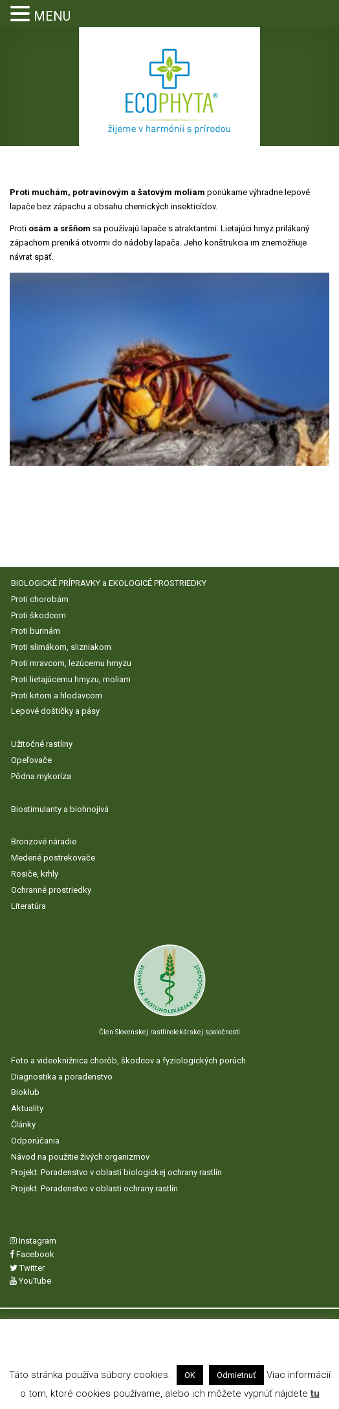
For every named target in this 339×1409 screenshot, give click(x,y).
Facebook (32, 1254)
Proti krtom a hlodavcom (56, 695)
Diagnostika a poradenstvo (62, 1076)
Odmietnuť (236, 1375)
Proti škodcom (38, 615)
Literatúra (28, 906)
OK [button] (189, 1375)
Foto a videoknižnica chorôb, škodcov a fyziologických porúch (128, 1060)
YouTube (30, 1281)
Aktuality (27, 1108)
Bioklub (25, 1092)
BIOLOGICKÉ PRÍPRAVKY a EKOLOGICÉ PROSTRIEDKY (108, 583)
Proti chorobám (40, 599)
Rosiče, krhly (34, 874)
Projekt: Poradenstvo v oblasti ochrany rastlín (94, 1188)
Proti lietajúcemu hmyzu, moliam (71, 679)
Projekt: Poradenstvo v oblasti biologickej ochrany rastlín (116, 1172)
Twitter (27, 1268)
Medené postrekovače (53, 857)
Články (23, 1124)
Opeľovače (31, 760)
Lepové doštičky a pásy (55, 711)
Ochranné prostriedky (51, 890)
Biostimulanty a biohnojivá (60, 809)
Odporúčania (35, 1140)
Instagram (33, 1241)
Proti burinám (35, 631)
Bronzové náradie (43, 841)
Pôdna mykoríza (41, 776)
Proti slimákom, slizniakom (61, 647)
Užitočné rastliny (41, 744)
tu (315, 1393)
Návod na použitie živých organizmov (80, 1157)
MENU (52, 16)
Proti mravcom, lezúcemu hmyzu (71, 663)
